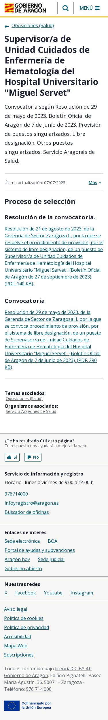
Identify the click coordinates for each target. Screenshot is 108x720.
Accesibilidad (17, 636)
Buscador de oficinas (27, 512)
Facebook (25, 593)
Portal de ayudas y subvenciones (40, 550)
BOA (52, 541)
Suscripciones (19, 655)
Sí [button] (12, 457)
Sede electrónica (22, 541)
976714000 (16, 494)
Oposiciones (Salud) (24, 398)
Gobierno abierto (23, 568)
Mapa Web (15, 646)
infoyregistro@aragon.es (32, 503)
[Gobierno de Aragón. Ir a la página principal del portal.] (25, 8)
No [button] (33, 457)
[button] (65, 8)
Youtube (53, 593)
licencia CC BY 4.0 (73, 668)
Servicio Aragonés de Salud (31, 411)
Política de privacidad (26, 627)
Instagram (82, 593)
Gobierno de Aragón (26, 675)
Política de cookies (23, 618)
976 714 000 (39, 689)
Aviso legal (15, 609)
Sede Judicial (51, 559)
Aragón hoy (17, 559)
